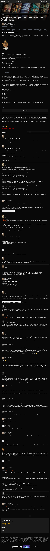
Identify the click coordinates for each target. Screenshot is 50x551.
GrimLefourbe (6, 321)
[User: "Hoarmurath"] (3, 250)
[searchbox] (25, 14)
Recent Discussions (5, 529)
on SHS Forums (37, 123)
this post (27, 437)
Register (46, 1)
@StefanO (3, 203)
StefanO (5, 215)
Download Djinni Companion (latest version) (21, 29)
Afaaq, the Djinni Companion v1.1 (12, 138)
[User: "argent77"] (3, 24)
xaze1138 (5, 425)
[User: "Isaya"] (3, 449)
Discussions (22, 1)
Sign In (42, 1)
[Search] (48, 14)
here (19, 246)
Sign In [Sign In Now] (3, 523)
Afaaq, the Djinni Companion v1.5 (12, 281)
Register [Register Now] (8, 523)
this (37, 452)
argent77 (5, 23)
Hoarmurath (6, 249)
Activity (12, 1)
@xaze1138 (4, 435)
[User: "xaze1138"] (3, 426)
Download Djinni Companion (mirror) (10, 32)
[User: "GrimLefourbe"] (3, 306)
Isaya (5, 448)
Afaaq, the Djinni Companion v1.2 (12, 148)
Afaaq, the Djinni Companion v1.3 (12, 236)
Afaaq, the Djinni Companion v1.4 (12, 269)
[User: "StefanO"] (3, 164)
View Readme (7, 26)
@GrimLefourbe (4, 317)
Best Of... (27, 1)
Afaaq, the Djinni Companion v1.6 (12, 470)
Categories (17, 1)
